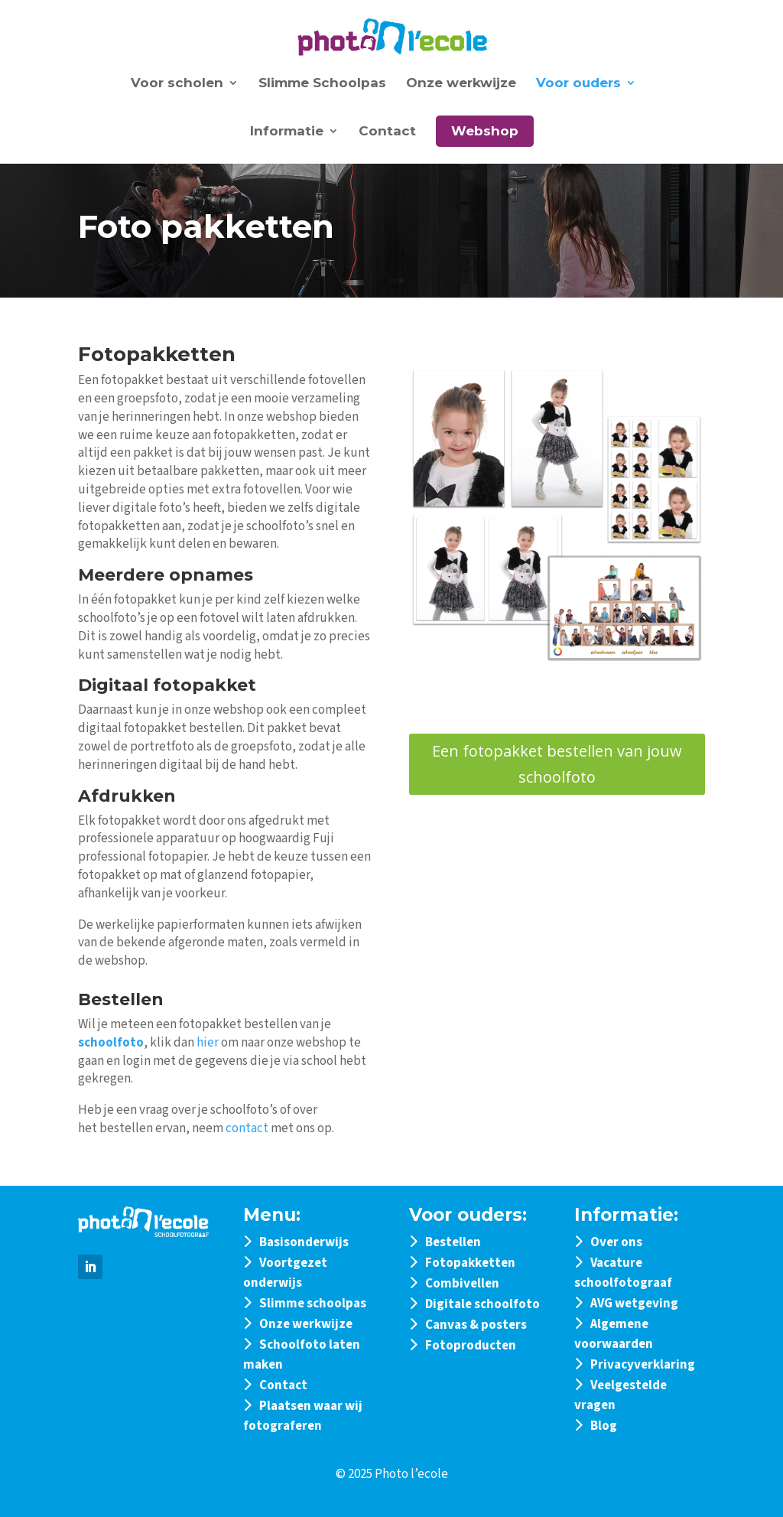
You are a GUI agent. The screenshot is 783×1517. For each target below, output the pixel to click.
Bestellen (453, 1242)
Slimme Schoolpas (322, 83)
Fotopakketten (470, 1263)
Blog (603, 1426)
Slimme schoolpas (312, 1303)
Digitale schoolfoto (482, 1304)
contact (247, 1128)
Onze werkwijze (461, 83)
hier (208, 1043)
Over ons (616, 1242)
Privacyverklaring (642, 1365)
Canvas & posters (476, 1325)
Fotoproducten (470, 1345)
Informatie (286, 131)
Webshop (484, 130)
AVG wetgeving (634, 1303)
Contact (387, 131)
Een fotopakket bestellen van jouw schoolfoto (557, 764)
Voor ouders (578, 83)
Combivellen (462, 1283)
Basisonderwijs (304, 1242)
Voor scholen (177, 83)
